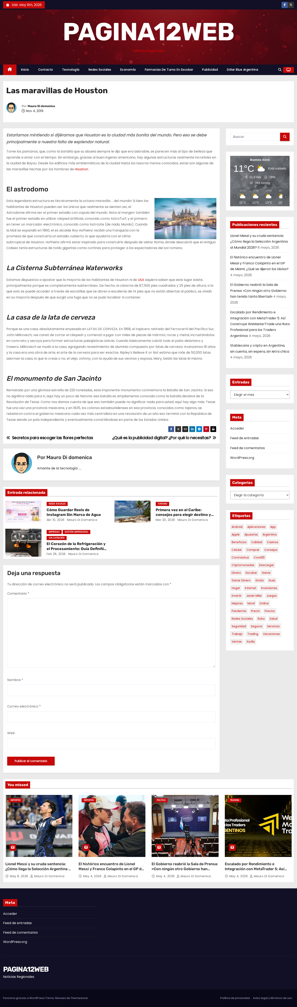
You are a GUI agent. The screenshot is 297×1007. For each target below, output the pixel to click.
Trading (234, 800)
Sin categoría (57, 537)
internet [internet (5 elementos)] (250, 588)
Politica (161, 800)
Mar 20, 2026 (165, 520)
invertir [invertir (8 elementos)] (237, 596)
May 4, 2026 (93, 876)
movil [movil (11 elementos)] (251, 603)
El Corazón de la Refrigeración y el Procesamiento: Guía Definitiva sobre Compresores (77, 549)
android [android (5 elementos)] (237, 527)
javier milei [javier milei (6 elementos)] (254, 596)
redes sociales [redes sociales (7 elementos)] (242, 619)
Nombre (15, 680)
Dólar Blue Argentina (242, 70)
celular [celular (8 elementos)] (237, 550)
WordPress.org (242, 457)
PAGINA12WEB (148, 32)
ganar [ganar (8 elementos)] (266, 573)
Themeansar (79, 998)
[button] (280, 69)
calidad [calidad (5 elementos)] (256, 542)
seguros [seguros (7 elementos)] (256, 626)
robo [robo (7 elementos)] (261, 619)
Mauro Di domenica (41, 106)
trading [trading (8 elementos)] (252, 634)
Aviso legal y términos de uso (272, 998)
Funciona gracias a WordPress (24, 998)
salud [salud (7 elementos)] (273, 619)
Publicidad (210, 70)
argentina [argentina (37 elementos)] (270, 534)
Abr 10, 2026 (56, 520)
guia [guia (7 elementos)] (272, 580)
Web (11, 733)
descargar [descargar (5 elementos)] (266, 565)
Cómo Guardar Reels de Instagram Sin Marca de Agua (74, 512)
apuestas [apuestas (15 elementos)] (251, 534)
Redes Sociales (99, 70)
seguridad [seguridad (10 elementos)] (239, 626)
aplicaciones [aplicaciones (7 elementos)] (256, 527)
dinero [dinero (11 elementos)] (236, 573)
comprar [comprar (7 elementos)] (252, 550)
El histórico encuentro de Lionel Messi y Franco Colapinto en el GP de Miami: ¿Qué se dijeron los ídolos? (259, 263)
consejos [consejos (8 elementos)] (270, 550)
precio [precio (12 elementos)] (255, 611)
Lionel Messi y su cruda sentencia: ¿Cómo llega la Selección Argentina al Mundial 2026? (259, 241)
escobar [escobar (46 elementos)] (251, 573)
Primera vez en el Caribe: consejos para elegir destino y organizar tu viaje (183, 515)
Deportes (16, 800)
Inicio (25, 70)
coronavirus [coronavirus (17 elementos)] (240, 557)
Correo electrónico (24, 706)
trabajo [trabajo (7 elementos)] (237, 634)
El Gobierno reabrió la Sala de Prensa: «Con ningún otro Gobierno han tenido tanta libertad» (258, 290)
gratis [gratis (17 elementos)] (259, 580)
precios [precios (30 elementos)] (270, 611)
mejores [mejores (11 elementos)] (237, 603)
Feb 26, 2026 (56, 554)
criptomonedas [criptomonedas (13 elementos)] (243, 565)
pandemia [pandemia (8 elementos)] (239, 611)
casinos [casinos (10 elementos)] (272, 542)
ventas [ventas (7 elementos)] (237, 642)
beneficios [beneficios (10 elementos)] (239, 542)
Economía (128, 70)
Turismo (162, 503)
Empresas (54, 531)
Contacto (45, 70)
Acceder (237, 428)
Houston (81, 169)
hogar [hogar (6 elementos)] (236, 588)
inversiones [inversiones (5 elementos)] (269, 588)
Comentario (18, 593)
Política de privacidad (235, 998)
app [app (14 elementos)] (273, 527)
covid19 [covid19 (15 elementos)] (259, 557)
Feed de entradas (244, 438)
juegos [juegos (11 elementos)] (271, 596)
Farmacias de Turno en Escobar (169, 70)
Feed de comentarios (247, 448)
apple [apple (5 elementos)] (236, 534)
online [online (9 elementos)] (264, 603)
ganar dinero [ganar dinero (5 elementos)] (241, 580)
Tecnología (70, 70)
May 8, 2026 (19, 876)
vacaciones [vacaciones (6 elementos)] (271, 634)
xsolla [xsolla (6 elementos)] (250, 642)
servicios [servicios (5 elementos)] (273, 626)
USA (141, 279)
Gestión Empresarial (76, 531)
